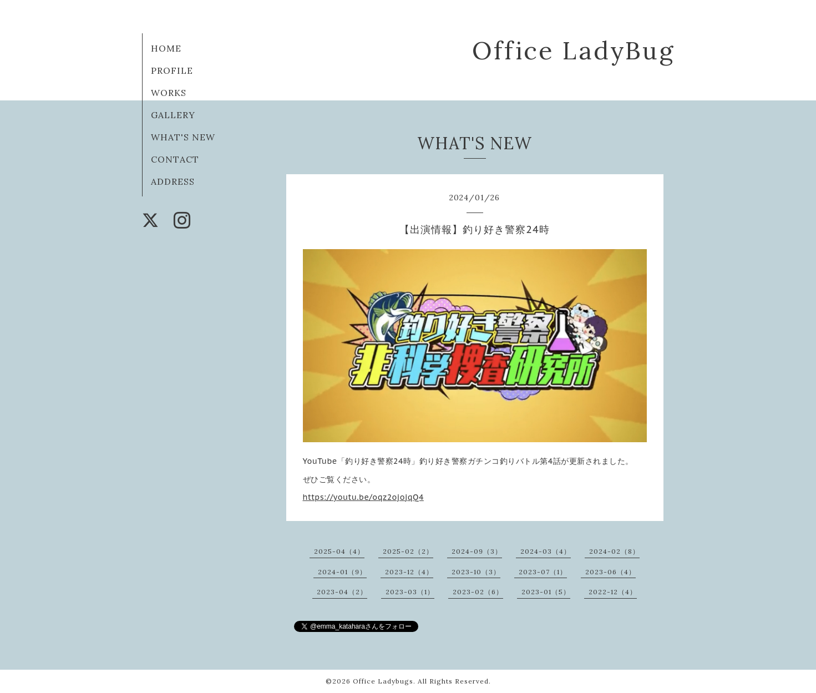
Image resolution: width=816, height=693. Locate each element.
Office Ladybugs (383, 681)
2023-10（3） (476, 572)
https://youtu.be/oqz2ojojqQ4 (363, 497)
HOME (166, 48)
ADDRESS (173, 181)
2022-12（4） (613, 592)
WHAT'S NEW (183, 137)
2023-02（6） (478, 592)
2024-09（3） (477, 551)
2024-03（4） (545, 551)
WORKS (168, 92)
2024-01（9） (342, 572)
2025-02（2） (408, 551)
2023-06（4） (610, 572)
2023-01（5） (545, 592)
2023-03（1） (410, 592)
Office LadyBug (573, 50)
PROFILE (172, 70)
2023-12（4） (409, 572)
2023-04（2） (342, 592)
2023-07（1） (543, 572)
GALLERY (173, 114)
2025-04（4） (339, 551)
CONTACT (175, 159)
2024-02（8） (614, 551)
